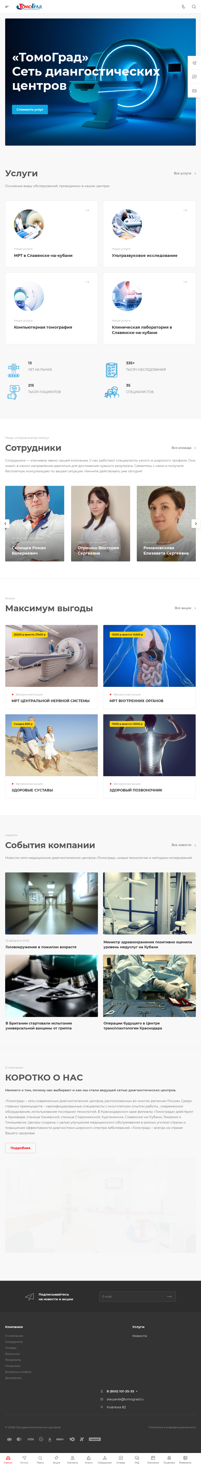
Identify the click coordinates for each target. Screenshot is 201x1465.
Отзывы (10, 1347)
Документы (13, 1378)
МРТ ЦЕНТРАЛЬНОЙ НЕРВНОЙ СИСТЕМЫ (51, 701)
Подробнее (20, 1148)
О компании (14, 1335)
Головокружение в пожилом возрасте (41, 947)
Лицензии (12, 1365)
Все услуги (185, 173)
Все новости (184, 845)
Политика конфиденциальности (172, 1427)
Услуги (138, 1327)
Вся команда (184, 448)
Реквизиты (13, 1359)
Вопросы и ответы (18, 1372)
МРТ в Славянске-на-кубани (43, 255)
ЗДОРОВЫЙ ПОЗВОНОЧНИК (136, 790)
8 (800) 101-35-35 (120, 1391)
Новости (139, 1336)
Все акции (185, 608)
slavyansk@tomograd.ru (125, 1399)
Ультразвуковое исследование (145, 255)
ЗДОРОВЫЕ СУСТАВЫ (32, 790)
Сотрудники (14, 1341)
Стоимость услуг (30, 109)
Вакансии (12, 1353)
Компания (14, 1327)
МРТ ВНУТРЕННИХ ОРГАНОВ (136, 701)
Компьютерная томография (43, 327)
